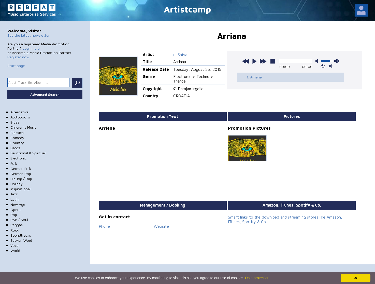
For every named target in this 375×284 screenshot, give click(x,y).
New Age (17, 204)
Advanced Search (45, 94)
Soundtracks (20, 235)
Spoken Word (21, 240)
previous (245, 61)
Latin (14, 199)
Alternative (19, 112)
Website (161, 226)
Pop (13, 214)
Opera (15, 209)
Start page (16, 65)
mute (317, 61)
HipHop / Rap (21, 179)
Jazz (14, 194)
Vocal (14, 245)
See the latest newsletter (28, 35)
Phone (104, 226)
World (15, 250)
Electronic (18, 158)
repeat (323, 66)
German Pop (20, 173)
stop (272, 61)
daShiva (180, 54)
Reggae (16, 225)
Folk (13, 163)
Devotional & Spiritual (28, 153)
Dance (15, 148)
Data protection (257, 278)
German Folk (20, 168)
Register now (18, 57)
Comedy (17, 138)
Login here (31, 48)
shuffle (330, 66)
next (263, 61)
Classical (17, 132)
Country (17, 143)
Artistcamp (187, 9)
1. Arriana (254, 77)
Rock (14, 230)
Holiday (16, 184)
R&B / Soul (19, 220)
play (254, 61)
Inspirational (20, 189)
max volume (336, 61)
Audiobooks (20, 117)
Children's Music (23, 127)
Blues (14, 122)
